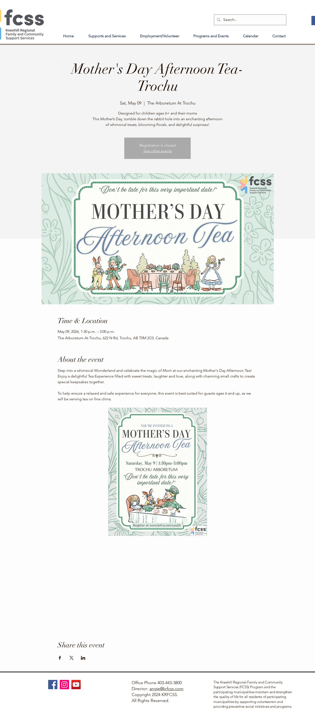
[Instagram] (64, 684)
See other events (158, 151)
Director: (140, 688)
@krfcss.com (171, 688)
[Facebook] (52, 684)
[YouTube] (76, 684)
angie (154, 688)
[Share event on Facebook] (60, 658)
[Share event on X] (71, 658)
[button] (107, 34)
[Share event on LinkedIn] (83, 658)
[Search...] (249, 20)
